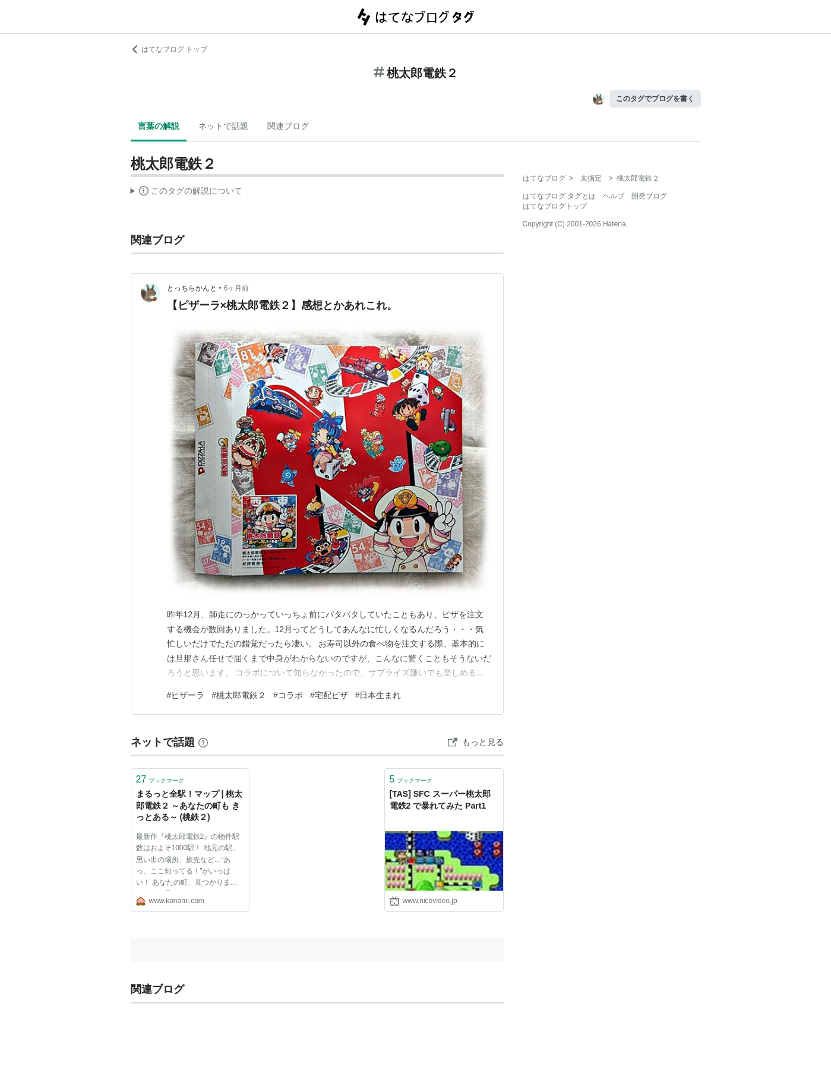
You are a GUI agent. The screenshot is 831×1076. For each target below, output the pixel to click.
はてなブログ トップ (169, 49)
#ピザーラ (186, 695)
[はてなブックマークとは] (203, 742)
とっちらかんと (192, 288)
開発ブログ (649, 196)
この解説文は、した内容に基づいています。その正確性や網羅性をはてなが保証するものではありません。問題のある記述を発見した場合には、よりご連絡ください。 (187, 192)
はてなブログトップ (555, 206)
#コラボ (288, 695)
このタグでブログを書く (655, 98)
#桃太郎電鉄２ (238, 695)
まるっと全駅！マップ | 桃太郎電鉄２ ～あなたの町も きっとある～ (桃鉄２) (189, 805)
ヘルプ (613, 196)
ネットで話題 (223, 126)
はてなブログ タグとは (559, 196)
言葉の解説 (158, 126)
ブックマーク (160, 779)
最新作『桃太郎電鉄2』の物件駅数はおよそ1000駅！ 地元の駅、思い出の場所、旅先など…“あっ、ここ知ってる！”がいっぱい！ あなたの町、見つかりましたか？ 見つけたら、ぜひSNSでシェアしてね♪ (190, 861)
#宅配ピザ (329, 695)
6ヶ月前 (236, 288)
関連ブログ (288, 126)
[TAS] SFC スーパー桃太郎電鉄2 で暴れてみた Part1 (440, 799)
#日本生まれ (378, 695)
